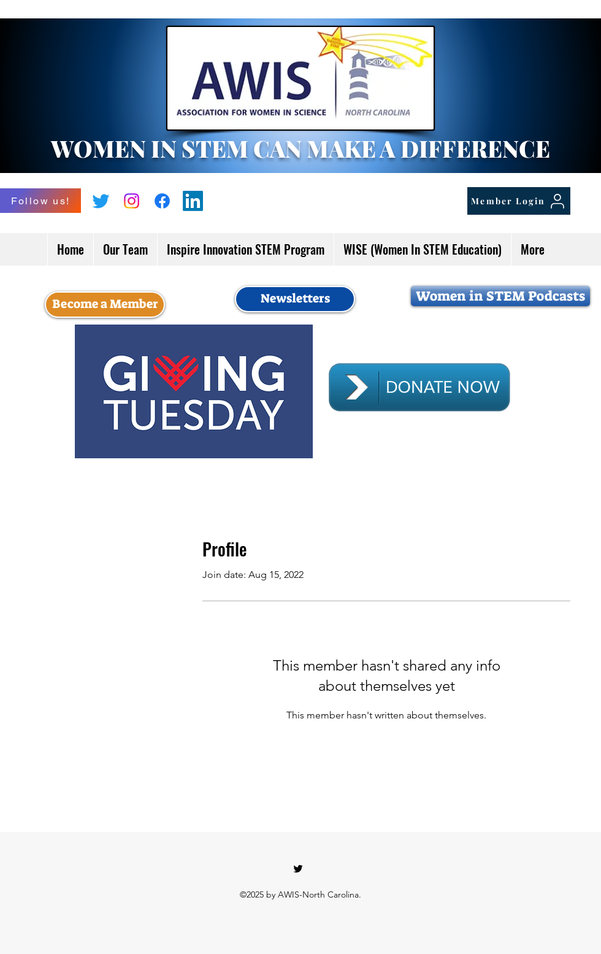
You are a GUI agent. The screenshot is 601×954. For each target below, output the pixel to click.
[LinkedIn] (193, 201)
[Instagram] (131, 201)
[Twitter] (101, 201)
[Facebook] (162, 201)
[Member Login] (519, 201)
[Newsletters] (295, 299)
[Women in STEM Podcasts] (500, 296)
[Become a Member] (105, 304)
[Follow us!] (40, 200)
